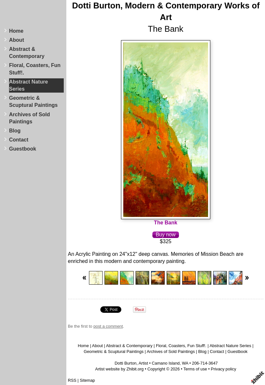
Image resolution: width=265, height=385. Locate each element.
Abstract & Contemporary (26, 52)
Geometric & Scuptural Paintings (33, 101)
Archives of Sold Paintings (29, 118)
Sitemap (87, 380)
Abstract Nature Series (28, 85)
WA (185, 363)
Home (16, 31)
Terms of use (195, 369)
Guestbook (22, 149)
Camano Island (166, 363)
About (16, 40)
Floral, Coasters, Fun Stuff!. (35, 68)
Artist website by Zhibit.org (119, 369)
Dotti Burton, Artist (131, 363)
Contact (18, 139)
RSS (72, 380)
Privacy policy (223, 369)
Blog (15, 130)
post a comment (108, 326)
